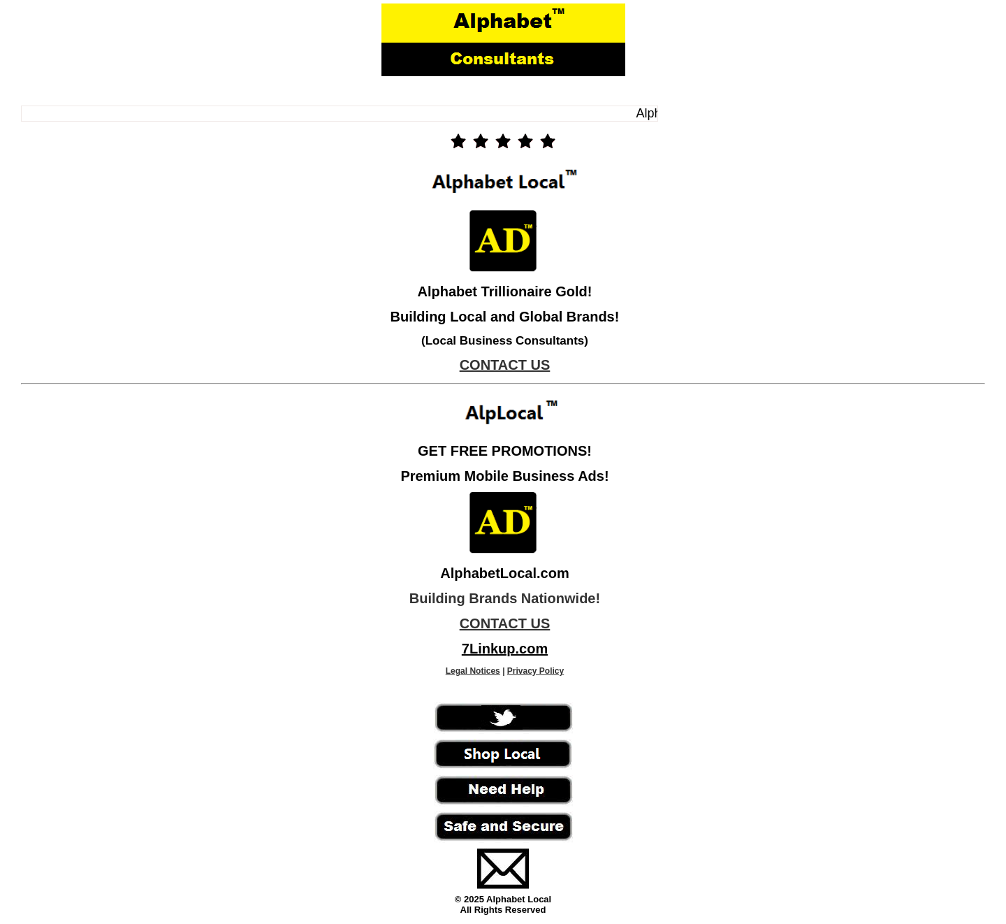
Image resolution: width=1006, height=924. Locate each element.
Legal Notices (473, 671)
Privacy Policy (535, 671)
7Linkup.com (505, 648)
